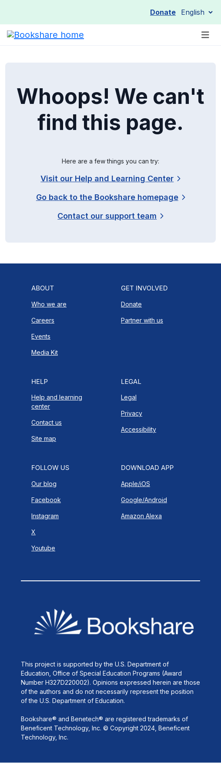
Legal (129, 397)
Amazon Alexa (141, 516)
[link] (110, 216)
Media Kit (44, 352)
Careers (42, 320)
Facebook (46, 499)
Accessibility (138, 429)
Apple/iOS (135, 483)
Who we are (49, 304)
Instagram (45, 516)
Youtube (43, 548)
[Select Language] (196, 12)
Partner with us (142, 320)
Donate (163, 12)
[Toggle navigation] (205, 35)
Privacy (131, 413)
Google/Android (144, 499)
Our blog (44, 483)
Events (40, 336)
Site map (43, 438)
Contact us (46, 422)
